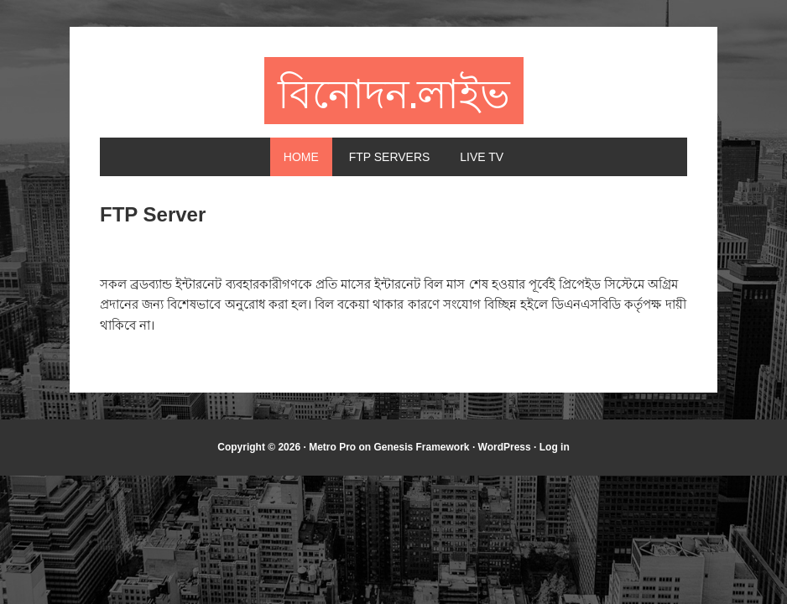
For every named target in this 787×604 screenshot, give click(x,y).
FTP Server (153, 214)
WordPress (504, 447)
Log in (554, 447)
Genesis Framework (421, 447)
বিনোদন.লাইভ (394, 90)
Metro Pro (332, 447)
